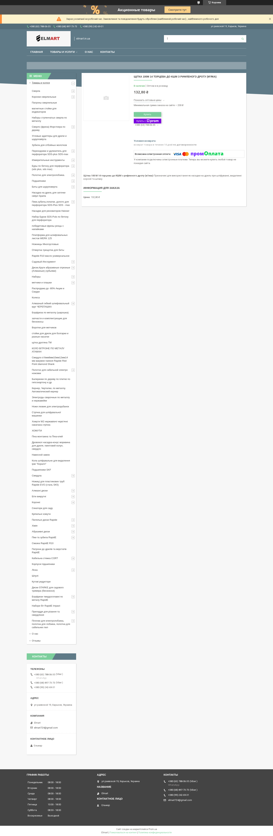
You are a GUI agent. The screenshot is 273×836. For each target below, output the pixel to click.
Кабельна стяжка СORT (45, 558)
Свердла (37, 475)
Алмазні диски (40, 490)
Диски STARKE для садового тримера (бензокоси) (48, 589)
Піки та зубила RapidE (44, 537)
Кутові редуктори (41, 581)
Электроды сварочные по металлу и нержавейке (51, 399)
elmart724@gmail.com (46, 727)
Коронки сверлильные (44, 96)
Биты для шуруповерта (44, 186)
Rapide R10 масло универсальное (50, 255)
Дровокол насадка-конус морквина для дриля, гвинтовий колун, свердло (51, 445)
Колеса (36, 297)
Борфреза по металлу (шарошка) (50, 312)
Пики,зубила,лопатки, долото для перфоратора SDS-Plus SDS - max (51, 203)
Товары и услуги (62, 51)
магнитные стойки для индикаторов (44, 110)
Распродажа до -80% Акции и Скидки (48, 290)
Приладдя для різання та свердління (46, 613)
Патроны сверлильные (44, 102)
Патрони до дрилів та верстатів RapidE (49, 551)
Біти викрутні (39, 496)
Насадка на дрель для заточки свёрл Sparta (49, 194)
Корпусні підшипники (43, 564)
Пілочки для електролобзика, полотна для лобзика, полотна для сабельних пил (51, 624)
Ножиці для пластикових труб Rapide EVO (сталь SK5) (48, 483)
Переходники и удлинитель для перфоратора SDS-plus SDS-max (50, 153)
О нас (89, 51)
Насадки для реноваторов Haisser (50, 211)
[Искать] (242, 38)
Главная (36, 51)
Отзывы (36, 640)
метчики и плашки (42, 282)
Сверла (36, 91)
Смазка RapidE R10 (42, 543)
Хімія (34, 525)
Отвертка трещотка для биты (48, 250)
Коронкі (36, 502)
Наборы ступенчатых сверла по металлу (49, 119)
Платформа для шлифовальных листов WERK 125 (50, 237)
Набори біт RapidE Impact (46, 605)
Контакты (107, 51)
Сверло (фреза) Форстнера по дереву (48, 128)
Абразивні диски (41, 531)
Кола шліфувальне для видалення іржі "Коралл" (51, 462)
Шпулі (35, 575)
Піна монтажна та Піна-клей (47, 436)
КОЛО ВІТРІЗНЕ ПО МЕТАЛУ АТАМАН (48, 350)
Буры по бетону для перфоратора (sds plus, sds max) (50, 168)
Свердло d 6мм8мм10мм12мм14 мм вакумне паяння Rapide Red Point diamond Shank (50, 360)
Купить (147, 114)
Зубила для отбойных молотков (49, 145)
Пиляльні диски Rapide (44, 519)
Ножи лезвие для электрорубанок (50, 406)
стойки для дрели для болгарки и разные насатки (50, 335)
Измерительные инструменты (48, 160)
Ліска (35, 570)
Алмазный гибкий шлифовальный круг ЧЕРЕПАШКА (50, 305)
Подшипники (39, 181)
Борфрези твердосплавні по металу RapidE (47, 598)
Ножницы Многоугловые (45, 244)
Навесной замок (41, 454)
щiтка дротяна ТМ (42, 342)
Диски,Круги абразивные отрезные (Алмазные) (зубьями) (51, 269)
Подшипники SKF (41, 469)
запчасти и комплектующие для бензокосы (49, 320)
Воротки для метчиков (44, 327)
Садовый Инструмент (44, 261)
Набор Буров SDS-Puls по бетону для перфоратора (50, 218)
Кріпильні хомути (41, 514)
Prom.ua (153, 829)
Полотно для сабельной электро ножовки (50, 372)
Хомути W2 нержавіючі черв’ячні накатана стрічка (50, 423)
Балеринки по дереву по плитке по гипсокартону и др (51, 381)
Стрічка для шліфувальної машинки (46, 414)
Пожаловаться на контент (123, 832)
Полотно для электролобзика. (48, 175)
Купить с (147, 121)
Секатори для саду (42, 508)
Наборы (36, 276)
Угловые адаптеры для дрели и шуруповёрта (49, 138)
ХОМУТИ (37, 430)
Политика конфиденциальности (155, 832)
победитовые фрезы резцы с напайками (48, 227)
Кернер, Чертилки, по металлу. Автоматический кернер (49, 390)
